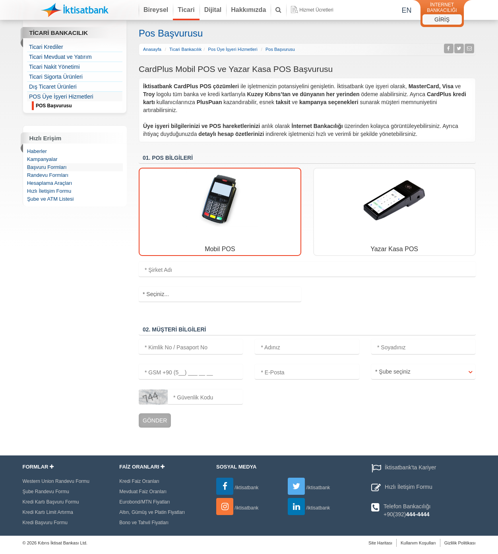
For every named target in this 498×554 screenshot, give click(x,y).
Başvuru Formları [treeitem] (47, 167)
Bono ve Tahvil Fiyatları (144, 522)
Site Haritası (380, 542)
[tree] (74, 76)
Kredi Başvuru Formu (45, 522)
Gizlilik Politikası (460, 542)
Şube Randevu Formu (46, 491)
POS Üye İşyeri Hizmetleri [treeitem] (61, 96)
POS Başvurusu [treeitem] (79, 106)
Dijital (213, 9)
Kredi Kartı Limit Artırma (48, 512)
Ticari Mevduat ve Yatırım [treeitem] (60, 57)
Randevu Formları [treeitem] (47, 175)
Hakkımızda (248, 9)
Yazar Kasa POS (394, 249)
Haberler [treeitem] (37, 151)
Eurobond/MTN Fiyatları (144, 502)
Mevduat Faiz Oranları (143, 491)
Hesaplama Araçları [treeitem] (49, 183)
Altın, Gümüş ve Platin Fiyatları (152, 512)
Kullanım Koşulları (418, 542)
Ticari (186, 9)
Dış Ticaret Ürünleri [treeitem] (53, 86)
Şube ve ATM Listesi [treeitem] (50, 199)
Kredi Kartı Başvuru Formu (51, 502)
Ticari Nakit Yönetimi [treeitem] (54, 67)
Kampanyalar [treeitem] (42, 159)
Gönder (155, 420)
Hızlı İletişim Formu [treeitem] (49, 191)
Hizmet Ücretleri (312, 9)
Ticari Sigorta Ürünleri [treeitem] (56, 77)
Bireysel (155, 9)
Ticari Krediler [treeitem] (46, 47)
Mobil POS (220, 249)
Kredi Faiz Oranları (139, 481)
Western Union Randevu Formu (56, 481)
